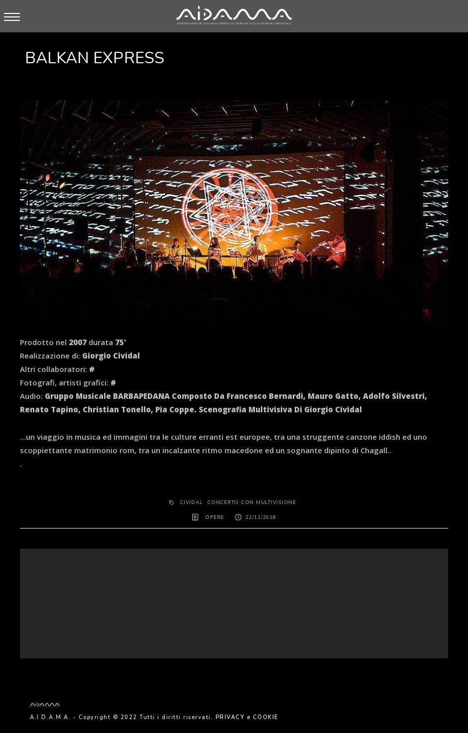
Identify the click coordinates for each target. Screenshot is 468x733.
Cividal (191, 502)
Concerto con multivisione (251, 502)
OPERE (214, 517)
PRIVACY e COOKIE (247, 717)
